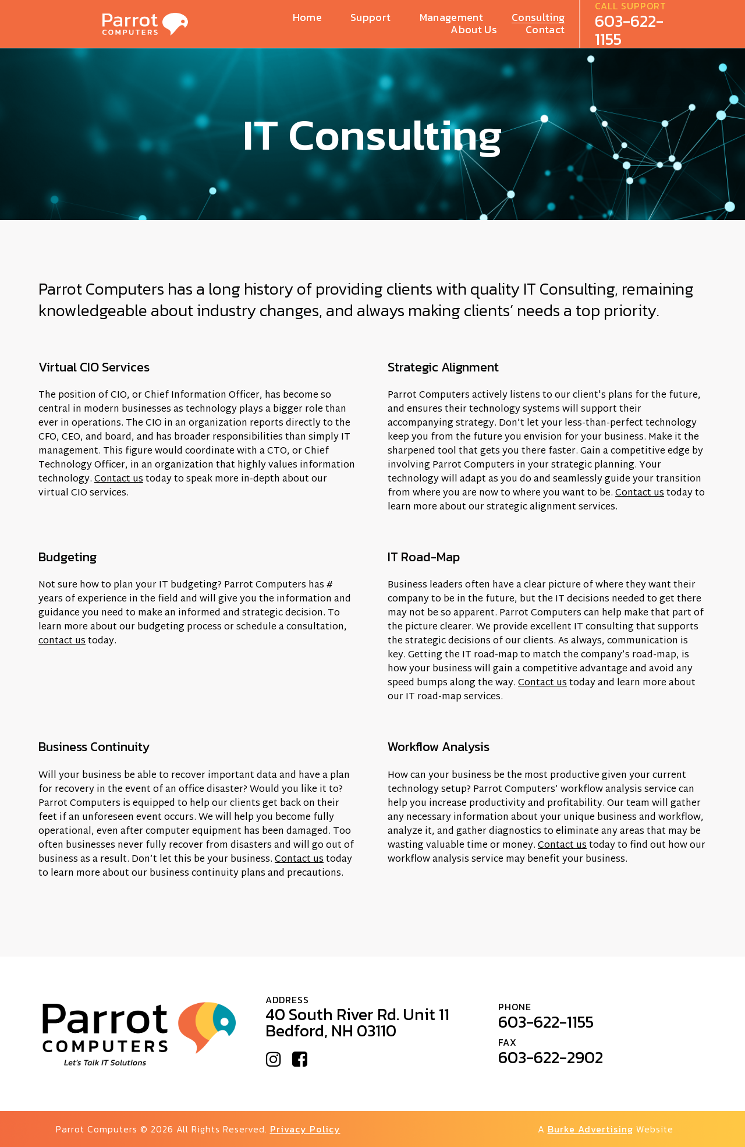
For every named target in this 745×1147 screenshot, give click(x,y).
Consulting (538, 17)
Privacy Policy (305, 1129)
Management (452, 17)
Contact (545, 30)
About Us (473, 30)
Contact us (118, 479)
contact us (62, 641)
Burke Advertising (590, 1129)
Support (370, 17)
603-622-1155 (629, 30)
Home (307, 17)
